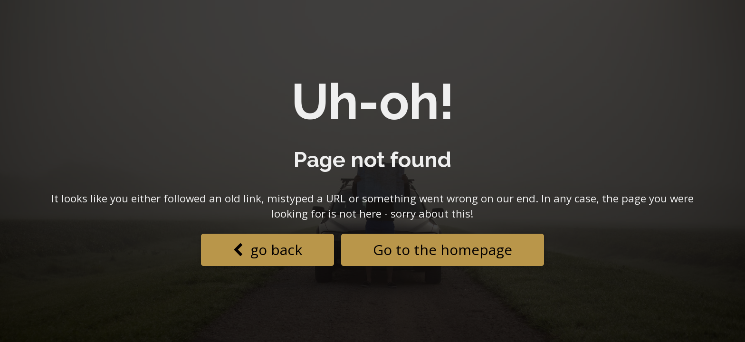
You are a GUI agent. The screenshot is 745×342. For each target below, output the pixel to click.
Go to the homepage (442, 249)
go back (267, 249)
